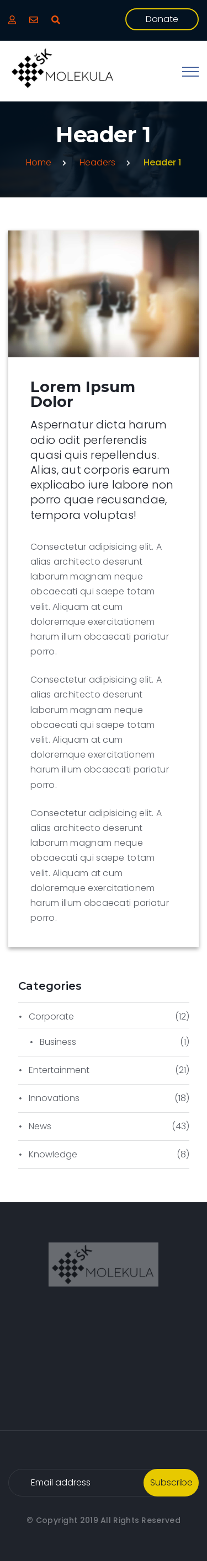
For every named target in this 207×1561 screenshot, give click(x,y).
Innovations (54, 1098)
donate (162, 19)
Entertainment (59, 1070)
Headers (97, 162)
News (40, 1126)
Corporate (51, 1016)
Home (38, 162)
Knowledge (53, 1154)
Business (58, 1042)
